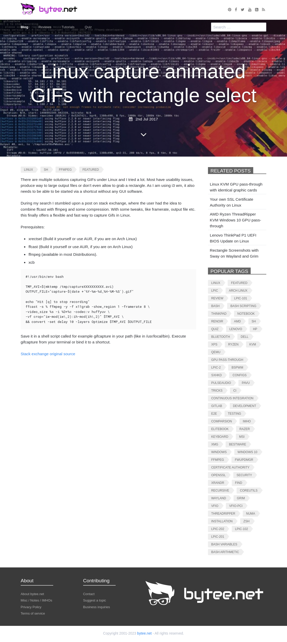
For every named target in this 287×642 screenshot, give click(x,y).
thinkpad (219, 313)
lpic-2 (216, 367)
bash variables (224, 544)
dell (244, 336)
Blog (24, 27)
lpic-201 (217, 536)
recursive (220, 490)
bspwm (237, 367)
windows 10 (247, 452)
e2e (214, 413)
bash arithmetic (225, 552)
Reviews (45, 27)
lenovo (235, 329)
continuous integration (232, 398)
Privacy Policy (31, 607)
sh (46, 169)
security (244, 475)
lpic (214, 290)
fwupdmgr (244, 459)
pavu (246, 383)
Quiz (88, 27)
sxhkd (216, 375)
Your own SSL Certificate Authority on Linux (231, 202)
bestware (237, 444)
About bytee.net (32, 594)
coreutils (249, 490)
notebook (246, 313)
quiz (215, 329)
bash (215, 306)
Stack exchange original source (48, 353)
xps (214, 344)
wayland (218, 498)
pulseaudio (221, 383)
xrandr (217, 483)
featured (91, 169)
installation (222, 521)
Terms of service (33, 613)
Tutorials (68, 27)
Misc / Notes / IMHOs (36, 600)
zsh (247, 521)
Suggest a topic (94, 600)
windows (219, 452)
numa (250, 513)
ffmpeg (65, 169)
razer (244, 429)
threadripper (223, 513)
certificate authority (230, 467)
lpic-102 (241, 529)
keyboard (219, 436)
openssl (218, 475)
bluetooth (220, 336)
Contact (89, 594)
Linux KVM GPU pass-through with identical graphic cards (236, 187)
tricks (217, 390)
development (244, 406)
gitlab (216, 406)
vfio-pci (235, 506)
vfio (214, 506)
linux (28, 169)
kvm (252, 344)
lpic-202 (217, 529)
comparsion (221, 421)
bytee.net (144, 633)
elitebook (220, 429)
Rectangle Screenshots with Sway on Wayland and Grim (234, 253)
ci (234, 390)
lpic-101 (240, 298)
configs (240, 375)
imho (247, 421)
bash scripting (243, 306)
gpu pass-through (227, 360)
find (238, 483)
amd (237, 321)
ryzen (233, 344)
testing (234, 413)
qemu (215, 352)
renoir (217, 321)
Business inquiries (96, 607)
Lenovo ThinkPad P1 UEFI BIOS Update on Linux (233, 238)
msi (242, 436)
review (217, 298)
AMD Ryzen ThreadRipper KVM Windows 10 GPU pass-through (235, 220)
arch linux (238, 290)
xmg (214, 444)
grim (241, 498)
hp (255, 329)
